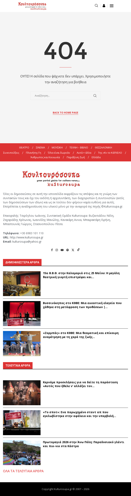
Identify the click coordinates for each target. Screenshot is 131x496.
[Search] (96, 6)
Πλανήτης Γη (33, 152)
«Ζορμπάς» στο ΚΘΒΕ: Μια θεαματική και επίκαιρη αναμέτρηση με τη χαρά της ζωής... (81, 335)
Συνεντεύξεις (11, 152)
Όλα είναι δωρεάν (59, 152)
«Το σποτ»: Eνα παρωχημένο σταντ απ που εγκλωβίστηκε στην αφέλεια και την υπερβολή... (79, 414)
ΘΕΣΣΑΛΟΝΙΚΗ (103, 147)
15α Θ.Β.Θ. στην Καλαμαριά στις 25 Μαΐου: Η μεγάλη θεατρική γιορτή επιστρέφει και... (81, 275)
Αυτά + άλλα (84, 152)
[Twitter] (73, 250)
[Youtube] (62, 250)
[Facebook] (52, 250)
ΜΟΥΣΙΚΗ (57, 147)
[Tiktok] (78, 250)
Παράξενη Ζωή (76, 157)
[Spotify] (67, 250)
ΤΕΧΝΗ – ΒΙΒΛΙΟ (78, 147)
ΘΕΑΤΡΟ (24, 147)
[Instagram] (56, 250)
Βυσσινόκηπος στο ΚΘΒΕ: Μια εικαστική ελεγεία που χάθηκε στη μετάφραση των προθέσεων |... (82, 305)
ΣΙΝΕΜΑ (40, 147)
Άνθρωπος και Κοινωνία (45, 157)
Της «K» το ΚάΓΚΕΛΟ (110, 152)
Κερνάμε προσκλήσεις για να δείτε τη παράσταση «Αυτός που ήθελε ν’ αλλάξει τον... (80, 384)
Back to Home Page (65, 112)
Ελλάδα (96, 157)
